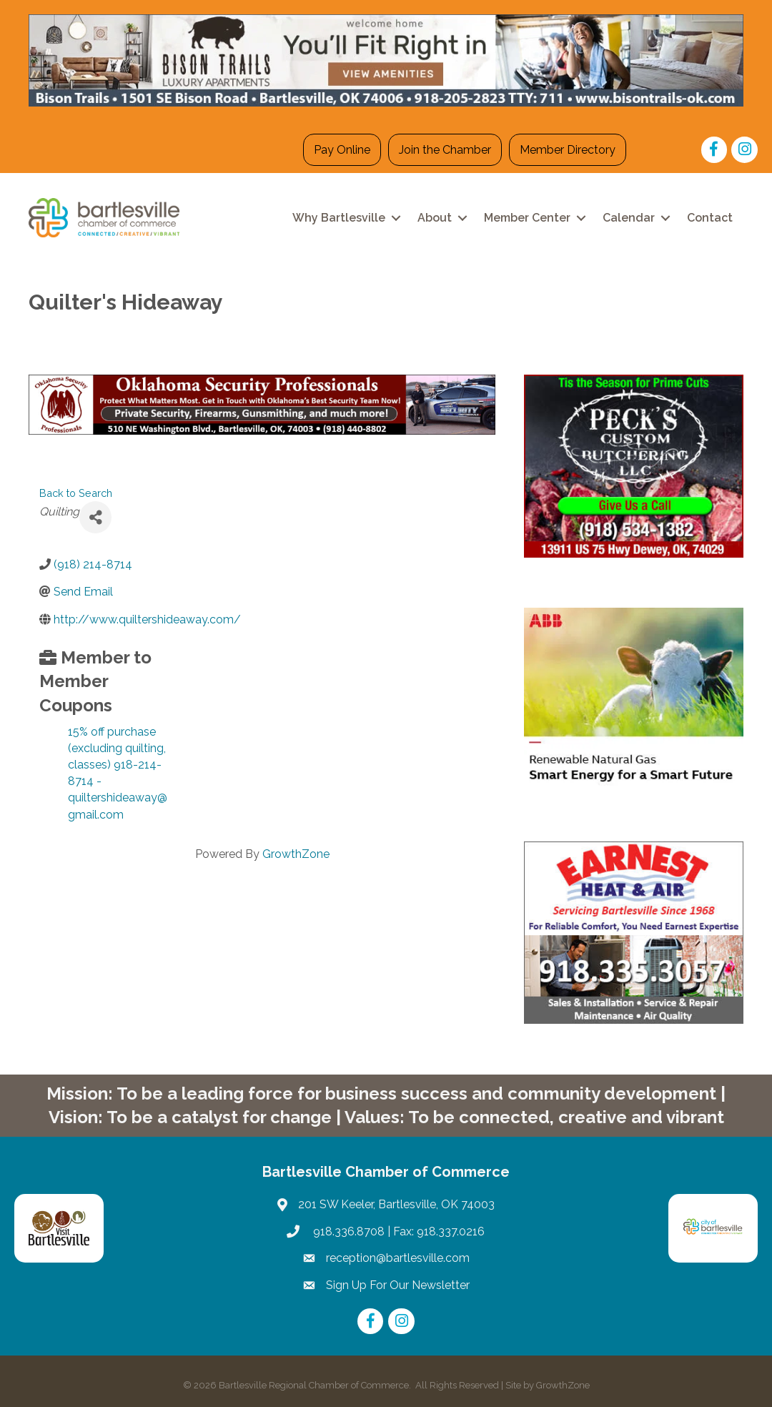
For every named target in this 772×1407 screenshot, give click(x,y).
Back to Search (75, 493)
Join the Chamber (445, 150)
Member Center (527, 217)
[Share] (95, 517)
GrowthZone (296, 854)
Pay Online (342, 150)
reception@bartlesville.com (398, 1258)
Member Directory (567, 150)
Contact (710, 217)
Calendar (629, 217)
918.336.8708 (347, 1231)
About (434, 217)
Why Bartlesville (338, 217)
